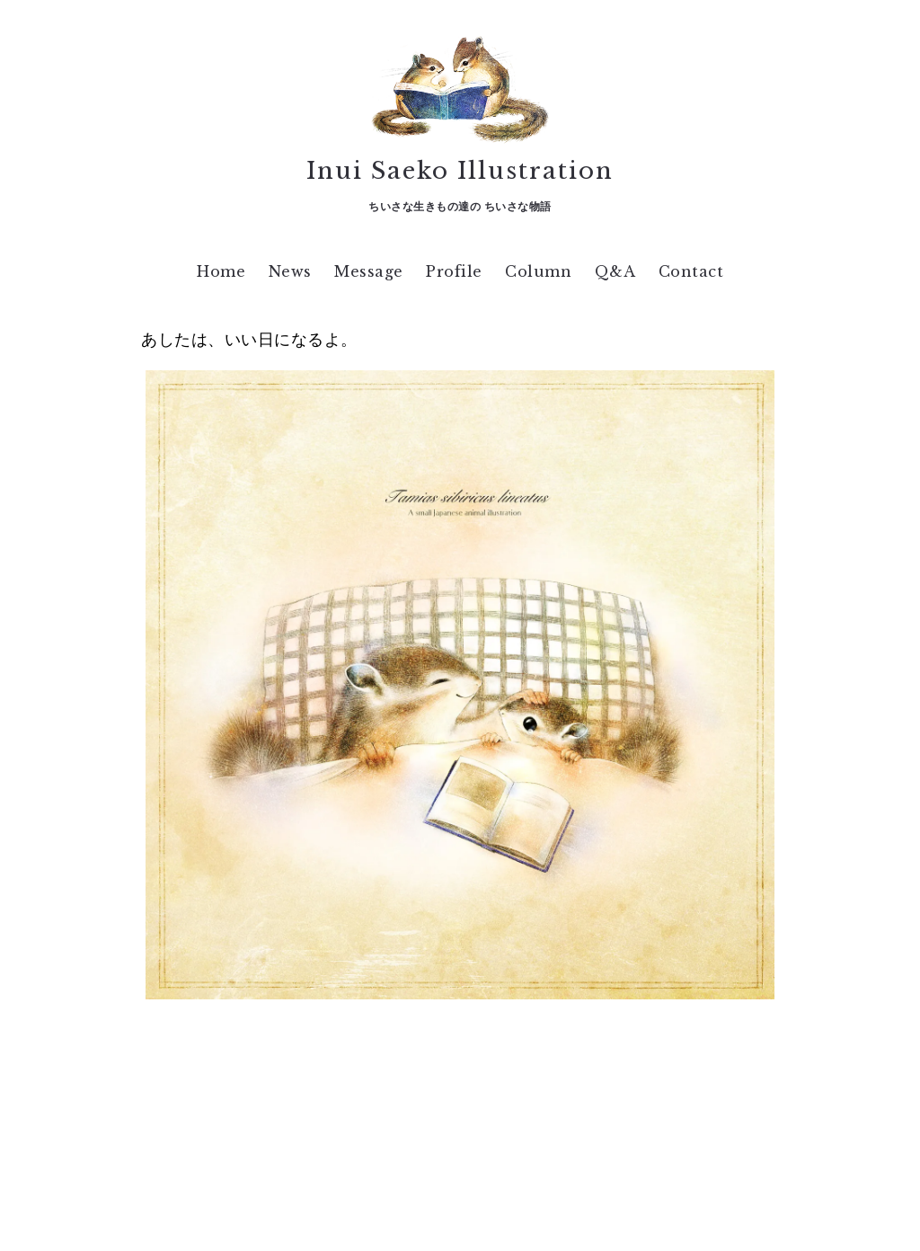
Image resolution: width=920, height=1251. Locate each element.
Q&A (615, 271)
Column (538, 271)
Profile (454, 271)
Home (221, 271)
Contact (691, 271)
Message (368, 271)
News (290, 271)
